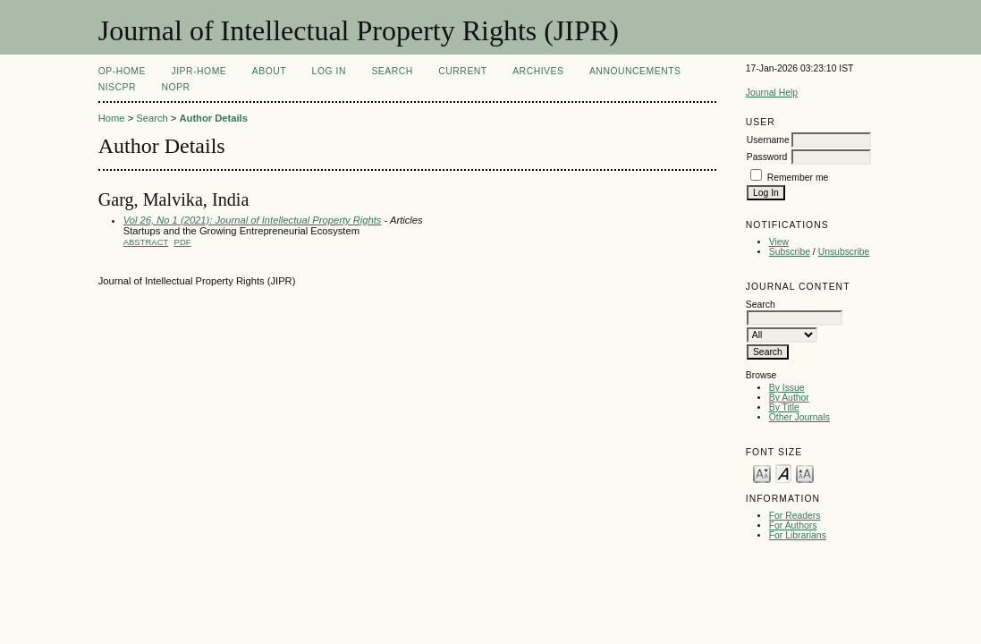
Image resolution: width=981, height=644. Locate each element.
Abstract (146, 242)
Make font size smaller (762, 472)
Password (767, 157)
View (779, 242)
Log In (329, 71)
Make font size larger (805, 472)
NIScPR (117, 87)
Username (768, 140)
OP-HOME (122, 71)
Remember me (798, 177)
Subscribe (789, 252)
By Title (784, 407)
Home (111, 118)
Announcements (635, 71)
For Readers (795, 516)
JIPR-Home (198, 71)
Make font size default (783, 472)
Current (462, 71)
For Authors (793, 525)
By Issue (787, 388)
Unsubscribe (844, 252)
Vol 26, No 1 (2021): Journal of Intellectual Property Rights (252, 220)
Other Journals (799, 417)
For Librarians (797, 535)
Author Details (213, 118)
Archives (537, 71)
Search (391, 71)
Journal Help (772, 92)
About (269, 71)
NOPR (176, 87)
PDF (182, 242)
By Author (789, 397)
